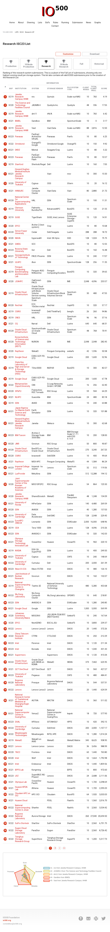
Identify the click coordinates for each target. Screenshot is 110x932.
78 (5, 683)
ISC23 (22, 32)
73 (5, 649)
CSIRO (18, 311)
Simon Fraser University (21, 232)
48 (5, 468)
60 (5, 557)
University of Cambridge (20, 515)
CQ (16, 324)
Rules (55, 22)
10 (5, 164)
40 (5, 403)
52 (5, 503)
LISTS (16, 32)
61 (5, 563)
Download (94, 54)
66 (5, 603)
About (21, 22)
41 (5, 411)
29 (5, 318)
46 (5, 456)
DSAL (17, 722)
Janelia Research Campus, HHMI (21, 96)
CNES (17, 317)
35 (5, 368)
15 (5, 209)
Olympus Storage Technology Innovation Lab (21, 542)
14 (5, 200)
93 (5, 788)
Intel (17, 643)
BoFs (47, 22)
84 (5, 734)
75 (5, 662)
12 (5, 183)
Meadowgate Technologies (21, 734)
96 (5, 807)
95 (5, 800)
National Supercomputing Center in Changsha (22, 585)
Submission (77, 22)
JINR (17, 444)
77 (5, 675)
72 (5, 643)
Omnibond (19, 144)
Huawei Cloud (21, 800)
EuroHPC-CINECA (19, 522)
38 (5, 391)
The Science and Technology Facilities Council (22, 105)
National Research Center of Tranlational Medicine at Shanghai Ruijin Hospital (22, 700)
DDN (17, 403)
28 (5, 311)
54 (5, 516)
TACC (17, 752)
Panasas (19, 136)
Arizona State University (21, 250)
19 (5, 238)
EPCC (17, 226)
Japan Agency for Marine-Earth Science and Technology (22, 411)
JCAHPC (19, 281)
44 (5, 444)
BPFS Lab (19, 770)
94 (5, 794)
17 (5, 226)
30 (5, 324)
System (35, 89)
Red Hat (18, 305)
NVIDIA (18, 550)
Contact (55, 26)
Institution (20, 89)
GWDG (18, 244)
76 (5, 669)
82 (5, 722)
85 (5, 740)
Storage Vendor (55, 89)
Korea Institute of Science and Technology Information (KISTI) (22, 341)
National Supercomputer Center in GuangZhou (22, 713)
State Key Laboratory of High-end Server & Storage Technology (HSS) (22, 368)
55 (5, 522)
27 (5, 305)
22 (5, 256)
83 (5, 728)
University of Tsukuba (20, 183)
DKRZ (17, 150)
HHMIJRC (19, 191)
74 (5, 655)
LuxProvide (20, 474)
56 (5, 528)
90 (5, 770)
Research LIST (29, 32)
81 (5, 714)
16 (5, 217)
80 (5, 700)
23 (5, 262)
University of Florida (20, 503)
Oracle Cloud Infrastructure (21, 293)
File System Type (72, 89)
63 (5, 576)
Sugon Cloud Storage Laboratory (20, 830)
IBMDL (18, 121)
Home (12, 22)
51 (5, 496)
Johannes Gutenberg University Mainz (22, 615)
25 (5, 281)
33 (5, 351)
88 (5, 758)
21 (5, 250)
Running (65, 22)
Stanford (19, 164)
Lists (40, 22)
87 (5, 752)
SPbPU (18, 391)
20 (5, 244)
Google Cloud (21, 357)
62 (5, 569)
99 (5, 830)
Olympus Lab (21, 782)
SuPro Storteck (22, 823)
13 (5, 191)
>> (64, 848)
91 (5, 776)
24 (5, 272)
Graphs (97, 22)
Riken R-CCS (20, 569)
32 (5, 342)
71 (5, 636)
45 (5, 450)
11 (5, 174)
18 (5, 232)
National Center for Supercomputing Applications (22, 200)
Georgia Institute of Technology (22, 256)
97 (5, 816)
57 (5, 534)
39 (5, 397)
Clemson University (19, 209)
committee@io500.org (12, 924)
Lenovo (18, 629)
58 (5, 542)
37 (5, 385)
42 (5, 423)
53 (5, 509)
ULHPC (18, 262)
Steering (31, 22)
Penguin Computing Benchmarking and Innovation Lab (21, 271)
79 (5, 690)
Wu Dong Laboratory (20, 595)
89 (5, 764)
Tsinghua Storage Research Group (22, 839)
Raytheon (19, 351)
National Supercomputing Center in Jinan (22, 807)
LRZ (17, 776)
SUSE (17, 217)
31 (5, 331)
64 (5, 586)
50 (5, 484)
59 (5, 550)
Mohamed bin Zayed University (22, 385)
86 (5, 746)
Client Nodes (86, 89)
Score (104, 89)
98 (5, 823)
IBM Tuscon (20, 435)
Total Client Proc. (93, 89)
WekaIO (18, 740)
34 (5, 357)
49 (5, 474)
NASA (17, 238)
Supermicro (20, 655)
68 (5, 616)
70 (5, 629)
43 (5, 435)
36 (5, 379)
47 (5, 461)
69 (5, 623)
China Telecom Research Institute (22, 636)
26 (5, 293)
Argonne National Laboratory (20, 682)
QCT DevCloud (21, 669)
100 (5, 839)
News (88, 22)
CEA (17, 528)
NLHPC (18, 397)
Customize (68, 54)
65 (5, 595)
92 (5, 782)
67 (5, 608)
